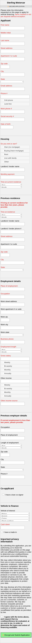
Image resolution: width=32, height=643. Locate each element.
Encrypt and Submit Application (16, 635)
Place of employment (9, 286)
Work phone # (6, 109)
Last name (5, 40)
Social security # (7, 116)
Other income (6, 378)
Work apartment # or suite (11, 309)
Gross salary (6, 356)
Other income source (9, 401)
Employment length (8, 347)
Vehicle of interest (8, 511)
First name (5, 25)
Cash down (5, 524)
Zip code (4, 64)
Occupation (5, 294)
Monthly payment (7, 174)
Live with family (9, 158)
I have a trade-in (9, 532)
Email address (6, 86)
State (3, 79)
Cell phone (7, 100)
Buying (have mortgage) (13, 151)
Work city (4, 325)
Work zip (4, 317)
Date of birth (6, 124)
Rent (5, 154)
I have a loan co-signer (12, 495)
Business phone (7, 339)
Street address (6, 48)
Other (5, 162)
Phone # (4, 93)
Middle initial (6, 33)
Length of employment (10, 443)
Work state (5, 332)
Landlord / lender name (10, 166)
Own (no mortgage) (11, 147)
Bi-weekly (7, 366)
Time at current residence (11, 182)
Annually (6, 373)
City (2, 71)
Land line (7, 104)
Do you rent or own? (9, 144)
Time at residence (8, 212)
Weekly (6, 362)
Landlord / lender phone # (11, 229)
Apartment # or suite (9, 56)
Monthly (6, 370)
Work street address (9, 301)
